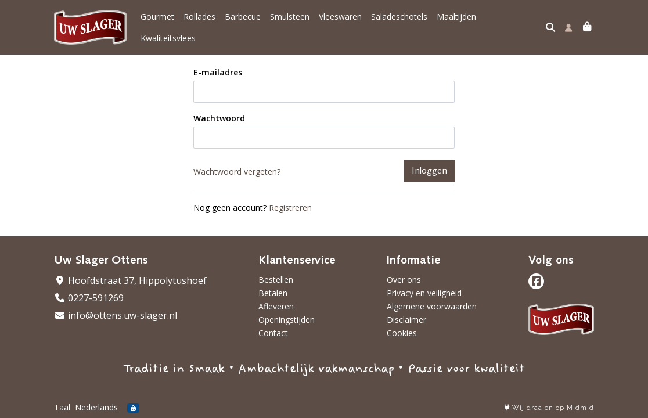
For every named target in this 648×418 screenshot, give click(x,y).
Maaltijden (456, 23)
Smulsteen (289, 23)
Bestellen (275, 279)
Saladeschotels (399, 23)
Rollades (199, 23)
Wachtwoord (219, 110)
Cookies (402, 332)
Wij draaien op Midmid (549, 408)
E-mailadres (217, 64)
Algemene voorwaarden (432, 306)
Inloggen (429, 163)
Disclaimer (406, 319)
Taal (62, 407)
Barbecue (243, 23)
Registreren (290, 199)
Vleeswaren (340, 23)
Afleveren (276, 306)
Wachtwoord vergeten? (236, 163)
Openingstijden (286, 319)
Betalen (272, 292)
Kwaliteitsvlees (513, 23)
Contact (273, 332)
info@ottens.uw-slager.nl (115, 315)
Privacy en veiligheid (424, 292)
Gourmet (157, 23)
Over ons (404, 279)
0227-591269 (89, 297)
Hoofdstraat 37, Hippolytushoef (130, 280)
